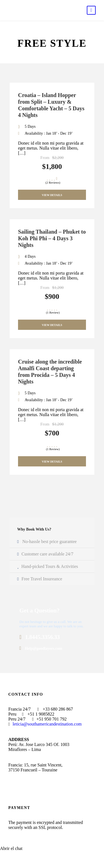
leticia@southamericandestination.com (47, 724)
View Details (52, 195)
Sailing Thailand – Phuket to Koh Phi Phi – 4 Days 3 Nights (52, 238)
